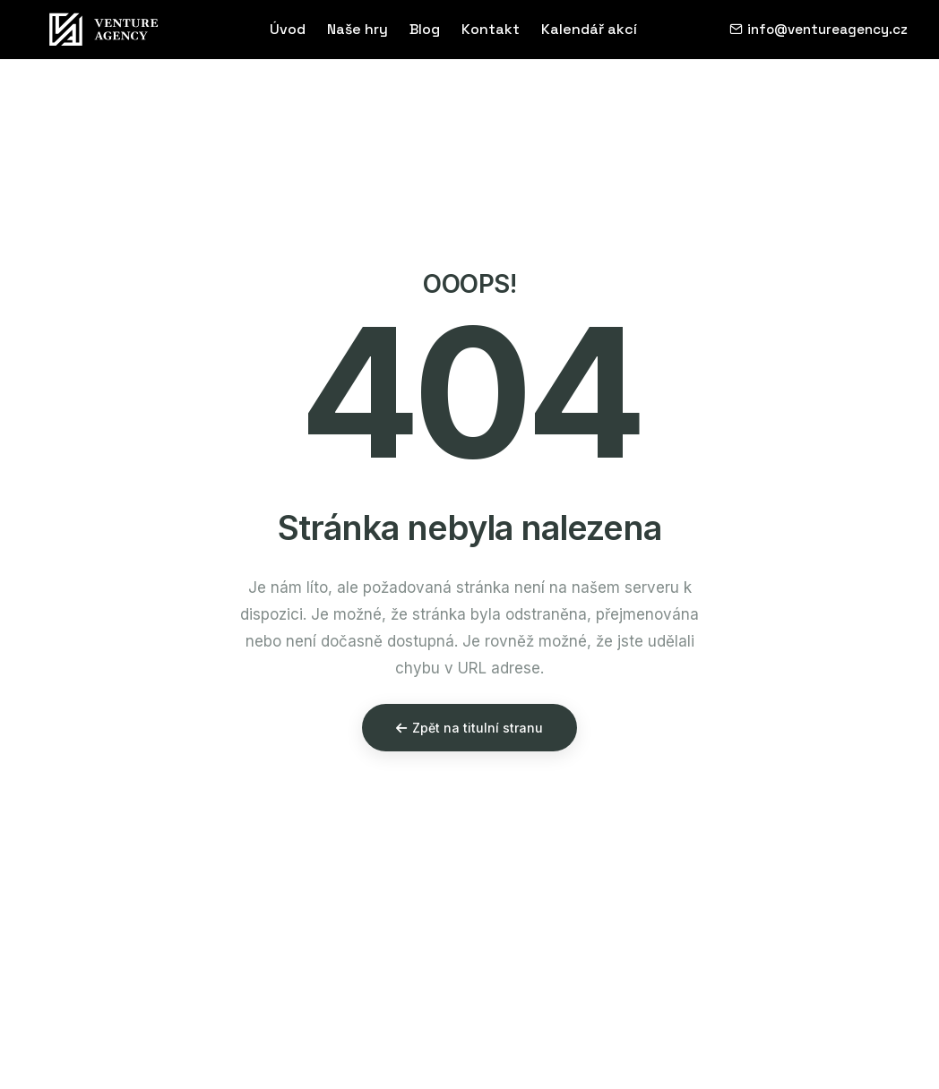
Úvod (288, 29)
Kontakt (490, 29)
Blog (424, 29)
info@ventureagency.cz (818, 29)
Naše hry (357, 29)
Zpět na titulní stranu (469, 727)
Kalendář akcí (589, 29)
